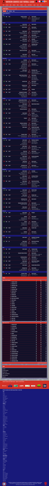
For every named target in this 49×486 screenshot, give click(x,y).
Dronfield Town (14, 350)
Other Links (4, 480)
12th (6, 31)
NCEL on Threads (5, 475)
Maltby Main (25, 161)
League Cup (4, 413)
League (4, 368)
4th (6, 140)
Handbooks (4, 464)
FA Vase (4, 415)
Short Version (4, 427)
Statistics (10, 11)
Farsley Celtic (24, 24)
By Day (4, 405)
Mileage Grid (4, 453)
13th (6, 216)
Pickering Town (24, 85)
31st (6, 134)
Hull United (13, 339)
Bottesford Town (14, 328)
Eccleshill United (14, 346)
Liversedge (25, 60)
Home (3, 428)
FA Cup (4, 414)
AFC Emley (13, 330)
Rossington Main (14, 359)
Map (3, 452)
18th (6, 16)
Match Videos (4, 402)
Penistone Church (14, 331)
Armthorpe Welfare (35, 176)
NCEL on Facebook (5, 474)
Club (7, 11)
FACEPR (10, 39)
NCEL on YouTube (5, 477)
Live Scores (4, 404)
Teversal (25, 221)
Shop (3, 471)
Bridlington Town (34, 70)
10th (6, 109)
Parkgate (25, 118)
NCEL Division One (6, 322)
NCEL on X (4, 472)
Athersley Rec (14, 312)
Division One (5, 372)
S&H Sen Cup (4, 447)
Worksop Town (34, 195)
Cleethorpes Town (34, 44)
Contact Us (4, 462)
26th (6, 89)
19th (6, 39)
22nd (6, 44)
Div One (4, 411)
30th (6, 207)
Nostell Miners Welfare (23, 75)
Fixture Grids (4, 423)
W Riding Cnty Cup (5, 448)
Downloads (4, 465)
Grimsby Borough (14, 357)
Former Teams (5, 454)
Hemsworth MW (14, 324)
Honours (4, 466)
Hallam (13, 333)
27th (6, 232)
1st (6, 24)
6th (6, 190)
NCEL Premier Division (6, 280)
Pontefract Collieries (23, 123)
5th (6, 64)
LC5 (9, 253)
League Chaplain (5, 461)
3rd (6, 100)
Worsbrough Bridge (15, 360)
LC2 (9, 104)
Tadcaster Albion (24, 134)
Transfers (4, 400)
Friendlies (4, 422)
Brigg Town (33, 54)
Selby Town (13, 340)
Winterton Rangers (15, 355)
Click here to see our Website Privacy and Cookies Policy (25, 484)
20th (6, 195)
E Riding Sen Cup (5, 416)
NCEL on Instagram (5, 473)
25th (6, 50)
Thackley (33, 113)
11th (6, 146)
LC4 (9, 241)
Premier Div (4, 409)
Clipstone (33, 89)
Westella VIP (14, 344)
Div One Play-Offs (5, 412)
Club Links (4, 479)
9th (6, 176)
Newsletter (4, 467)
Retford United (24, 27)
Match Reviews (5, 375)
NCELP (9, 27)
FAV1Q (9, 64)
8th (6, 27)
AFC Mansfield (14, 326)
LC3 (9, 221)
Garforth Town (24, 64)
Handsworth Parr (14, 283)
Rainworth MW (14, 296)
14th (6, 113)
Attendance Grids (5, 424)
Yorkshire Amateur (24, 16)
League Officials (5, 460)
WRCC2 (10, 127)
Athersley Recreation (23, 109)
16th (6, 221)
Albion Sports (34, 16)
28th (6, 127)
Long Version (4, 426)
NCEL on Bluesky (5, 476)
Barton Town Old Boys (23, 50)
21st (6, 156)
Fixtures (4, 376)
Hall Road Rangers (15, 353)
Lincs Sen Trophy (5, 417)
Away (3, 429)
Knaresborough (14, 337)
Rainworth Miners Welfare (36, 31)
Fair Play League (5, 434)
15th (6, 35)
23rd (6, 199)
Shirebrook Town (14, 335)
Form (3, 430)
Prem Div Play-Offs (5, 410)
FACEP (9, 35)
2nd (6, 249)
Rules (3, 463)
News (14, 11)
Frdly (9, 16)
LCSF (9, 273)
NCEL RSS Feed (5, 478)
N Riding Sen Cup (5, 418)
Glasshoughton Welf (15, 351)
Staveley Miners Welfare (23, 100)
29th (6, 54)
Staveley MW (14, 294)
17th (6, 118)
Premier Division (5, 370)
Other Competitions (6, 373)
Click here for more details (42, 362)
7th (6, 104)
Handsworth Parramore (23, 92)
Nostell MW (13, 320)
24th (6, 123)
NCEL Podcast (4, 401)
